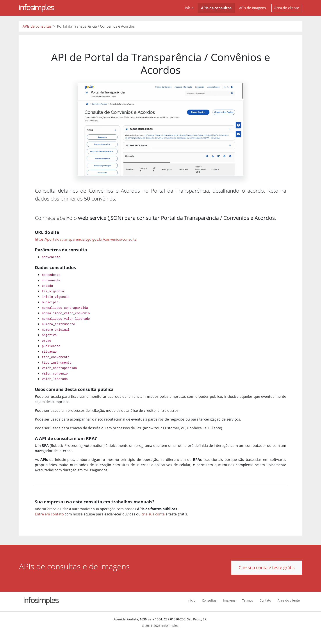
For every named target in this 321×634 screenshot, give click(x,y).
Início (189, 7)
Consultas (209, 600)
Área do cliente (286, 7)
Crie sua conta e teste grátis (267, 567)
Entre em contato (49, 514)
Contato (265, 600)
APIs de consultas (216, 7)
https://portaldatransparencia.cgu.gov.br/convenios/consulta (86, 239)
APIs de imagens (252, 7)
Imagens (229, 600)
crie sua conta (153, 514)
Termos (247, 600)
